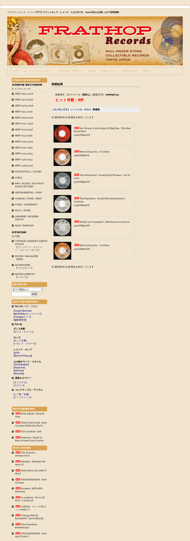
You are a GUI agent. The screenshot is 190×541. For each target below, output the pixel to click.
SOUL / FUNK (22, 210)
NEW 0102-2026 (24, 141)
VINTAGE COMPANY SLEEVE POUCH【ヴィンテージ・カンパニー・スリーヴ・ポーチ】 (31, 246)
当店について (109, 71)
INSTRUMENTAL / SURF (28, 192)
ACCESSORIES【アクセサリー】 (24, 266)
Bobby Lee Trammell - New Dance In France (105, 221)
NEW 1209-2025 (24, 165)
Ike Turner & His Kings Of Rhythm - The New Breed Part (102, 130)
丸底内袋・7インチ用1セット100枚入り (30, 508)
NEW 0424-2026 (24, 93)
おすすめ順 (76, 109)
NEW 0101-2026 (24, 147)
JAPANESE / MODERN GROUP (26, 218)
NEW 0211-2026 (24, 111)
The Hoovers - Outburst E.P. (26, 454)
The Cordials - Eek (28, 431)
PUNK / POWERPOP (26, 204)
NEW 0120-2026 (24, 129)
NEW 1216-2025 (23, 159)
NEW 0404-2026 (24, 105)
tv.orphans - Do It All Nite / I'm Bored (30, 499)
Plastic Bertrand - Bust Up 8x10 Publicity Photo (31, 424)
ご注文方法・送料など (70, 71)
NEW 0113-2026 (23, 135)
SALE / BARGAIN (24, 225)
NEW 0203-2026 (24, 117)
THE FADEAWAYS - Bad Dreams (30, 481)
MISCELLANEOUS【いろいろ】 (25, 276)
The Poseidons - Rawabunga (26, 526)
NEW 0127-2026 (24, 123)
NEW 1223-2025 (24, 153)
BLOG (92, 71)
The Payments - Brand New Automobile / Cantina (99, 200)
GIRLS (18, 177)
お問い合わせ (130, 71)
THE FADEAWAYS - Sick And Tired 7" (31, 535)
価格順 (87, 109)
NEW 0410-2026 (24, 99)
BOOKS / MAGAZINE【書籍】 (26, 258)
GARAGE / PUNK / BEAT (28, 198)
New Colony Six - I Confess (94, 151)
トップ (14, 71)
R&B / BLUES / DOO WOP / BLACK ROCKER (30, 185)
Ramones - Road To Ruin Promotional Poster (29, 439)
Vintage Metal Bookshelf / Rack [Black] (29, 517)
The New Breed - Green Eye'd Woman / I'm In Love (102, 177)
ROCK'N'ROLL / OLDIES (28, 171)
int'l (147, 71)
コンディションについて (38, 71)
